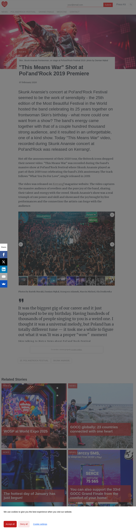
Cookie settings (40, 524)
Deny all (24, 524)
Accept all (10, 524)
